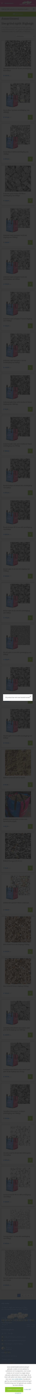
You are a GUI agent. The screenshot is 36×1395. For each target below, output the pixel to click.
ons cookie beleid (17, 1379)
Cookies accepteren (14, 1389)
